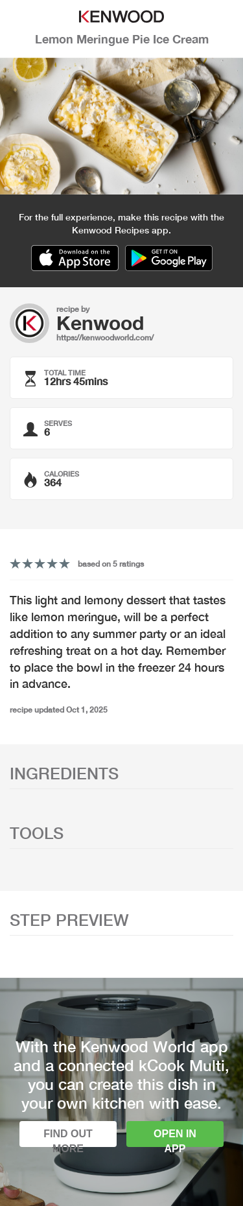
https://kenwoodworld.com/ (105, 337)
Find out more (68, 1137)
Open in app (175, 1137)
